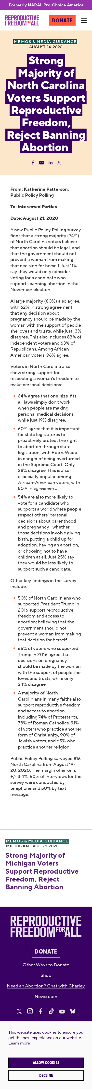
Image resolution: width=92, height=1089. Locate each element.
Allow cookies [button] (46, 1062)
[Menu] (84, 21)
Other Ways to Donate (46, 965)
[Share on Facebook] (41, 1011)
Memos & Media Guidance (37, 841)
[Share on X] (19, 1011)
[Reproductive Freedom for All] (22, 20)
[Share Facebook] (33, 163)
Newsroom (46, 997)
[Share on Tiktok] (51, 1011)
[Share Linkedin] (50, 163)
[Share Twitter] (59, 163)
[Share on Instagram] (30, 1011)
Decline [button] (46, 1075)
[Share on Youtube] (62, 1011)
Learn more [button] (19, 1043)
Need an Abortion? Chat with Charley (46, 986)
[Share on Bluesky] (73, 1011)
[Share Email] (42, 163)
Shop (45, 975)
